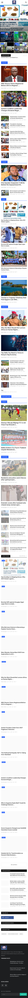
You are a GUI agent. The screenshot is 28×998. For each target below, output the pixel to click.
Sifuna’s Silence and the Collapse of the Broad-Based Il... (18, 146)
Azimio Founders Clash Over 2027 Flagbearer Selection (12, 721)
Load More (14, 857)
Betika (21, 926)
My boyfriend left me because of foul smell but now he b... (18, 534)
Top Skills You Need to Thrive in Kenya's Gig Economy (12, 350)
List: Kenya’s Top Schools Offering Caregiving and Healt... (18, 896)
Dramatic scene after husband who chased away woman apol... (13, 497)
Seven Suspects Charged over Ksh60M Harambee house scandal (13, 821)
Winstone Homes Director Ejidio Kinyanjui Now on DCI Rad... (18, 889)
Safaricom (4, 926)
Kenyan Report (4, 353)
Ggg (2, 386)
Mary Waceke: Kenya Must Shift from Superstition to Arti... (12, 646)
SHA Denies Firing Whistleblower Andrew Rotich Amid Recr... (18, 505)
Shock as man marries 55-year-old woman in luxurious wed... (18, 520)
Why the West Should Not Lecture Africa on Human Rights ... (13, 326)
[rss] (6, 978)
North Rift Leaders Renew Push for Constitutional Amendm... (17, 882)
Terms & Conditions (16, 994)
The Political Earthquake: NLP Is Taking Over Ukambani (13, 746)
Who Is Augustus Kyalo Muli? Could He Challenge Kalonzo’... (13, 796)
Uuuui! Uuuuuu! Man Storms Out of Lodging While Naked (18, 542)
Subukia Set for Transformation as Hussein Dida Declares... (18, 117)
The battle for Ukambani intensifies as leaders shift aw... (18, 124)
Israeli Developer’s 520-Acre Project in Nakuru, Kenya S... (17, 358)
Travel (4, 275)
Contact (8, 994)
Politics (4, 62)
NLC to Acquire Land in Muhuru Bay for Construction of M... (18, 191)
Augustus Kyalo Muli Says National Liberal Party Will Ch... (17, 132)
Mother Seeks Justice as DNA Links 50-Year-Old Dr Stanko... (17, 874)
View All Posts (23, 549)
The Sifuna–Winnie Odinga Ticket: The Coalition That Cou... (18, 154)
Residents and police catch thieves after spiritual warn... (13, 473)
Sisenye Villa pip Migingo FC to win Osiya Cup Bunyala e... (13, 419)
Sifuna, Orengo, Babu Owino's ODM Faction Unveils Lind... (17, 365)
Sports (4, 398)
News (3, 199)
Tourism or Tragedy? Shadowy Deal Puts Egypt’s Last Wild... (13, 296)
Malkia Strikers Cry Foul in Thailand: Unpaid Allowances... (13, 444)
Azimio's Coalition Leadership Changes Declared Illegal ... (11, 109)
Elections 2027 (6, 393)
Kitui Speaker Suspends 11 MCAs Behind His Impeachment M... (13, 184)
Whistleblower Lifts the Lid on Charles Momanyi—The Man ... (17, 955)
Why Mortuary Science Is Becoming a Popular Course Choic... (14, 267)
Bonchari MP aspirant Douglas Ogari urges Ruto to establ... (13, 244)
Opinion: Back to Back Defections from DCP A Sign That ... (18, 139)
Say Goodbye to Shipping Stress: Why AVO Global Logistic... (13, 220)
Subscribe (23, 987)
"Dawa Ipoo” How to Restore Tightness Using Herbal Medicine (18, 380)
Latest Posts (5, 549)
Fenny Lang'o (3, 187)
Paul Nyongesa (3, 29)
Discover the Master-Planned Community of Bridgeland (17, 527)
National (4, 452)
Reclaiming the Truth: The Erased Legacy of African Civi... (18, 372)
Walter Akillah (3, 88)
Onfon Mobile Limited (13, 926)
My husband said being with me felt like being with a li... (18, 512)
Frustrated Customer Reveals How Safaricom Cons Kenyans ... (18, 867)
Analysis (4, 304)
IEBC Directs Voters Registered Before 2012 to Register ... (12, 84)
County (4, 162)
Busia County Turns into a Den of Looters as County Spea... (17, 961)
